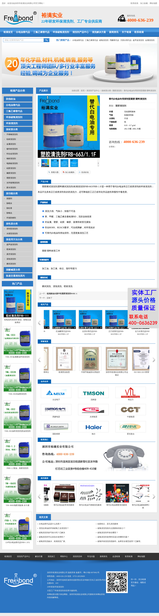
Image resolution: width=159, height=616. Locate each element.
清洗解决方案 (99, 32)
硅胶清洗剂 (11, 168)
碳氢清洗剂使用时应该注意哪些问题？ (113, 537)
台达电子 (56, 400)
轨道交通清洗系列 (15, 276)
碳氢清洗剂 (104, 40)
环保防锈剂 (11, 218)
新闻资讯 (113, 32)
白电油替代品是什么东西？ (50, 524)
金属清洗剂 (149, 40)
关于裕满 (126, 32)
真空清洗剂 (11, 254)
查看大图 (55, 172)
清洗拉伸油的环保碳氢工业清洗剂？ (54, 528)
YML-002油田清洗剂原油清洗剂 (18, 431)
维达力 (131, 400)
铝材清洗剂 (11, 139)
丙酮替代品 (114, 40)
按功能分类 (12, 193)
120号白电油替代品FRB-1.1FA (17, 542)
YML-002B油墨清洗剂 (18, 394)
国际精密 (56, 434)
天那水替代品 (126, 40)
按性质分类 (12, 223)
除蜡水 (9, 203)
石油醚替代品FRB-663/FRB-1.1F (79, 332)
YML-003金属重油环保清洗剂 (17, 357)
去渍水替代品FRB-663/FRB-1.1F (106, 332)
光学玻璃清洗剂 (13, 183)
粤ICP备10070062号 (91, 572)
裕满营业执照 (80, 372)
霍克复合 (130, 434)
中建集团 (130, 417)
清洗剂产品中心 (80, 32)
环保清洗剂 (12, 123)
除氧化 (9, 213)
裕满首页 (8, 32)
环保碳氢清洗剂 (61, 32)
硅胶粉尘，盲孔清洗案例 (108, 524)
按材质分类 (12, 129)
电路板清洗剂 (12, 163)
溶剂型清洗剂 (12, 229)
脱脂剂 (9, 198)
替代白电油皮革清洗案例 (80, 505)
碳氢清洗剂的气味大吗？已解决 (52, 532)
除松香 (9, 208)
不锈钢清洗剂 (12, 134)
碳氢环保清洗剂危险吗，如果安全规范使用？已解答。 (120, 541)
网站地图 (153, 3)
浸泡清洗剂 (11, 259)
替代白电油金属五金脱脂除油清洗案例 (53, 506)
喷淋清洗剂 (11, 249)
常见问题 (91, 556)
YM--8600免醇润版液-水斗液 (17, 505)
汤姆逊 (93, 400)
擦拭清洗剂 (11, 264)
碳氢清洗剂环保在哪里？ (108, 532)
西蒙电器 (56, 417)
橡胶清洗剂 (11, 173)
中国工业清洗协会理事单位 (54, 372)
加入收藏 (144, 3)
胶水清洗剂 (11, 187)
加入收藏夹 (70, 172)
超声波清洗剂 (138, 40)
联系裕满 (134, 3)
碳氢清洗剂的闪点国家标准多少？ (111, 528)
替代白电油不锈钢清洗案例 (106, 505)
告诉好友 (85, 172)
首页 (83, 90)
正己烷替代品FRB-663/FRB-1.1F (132, 332)
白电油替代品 (23, 32)
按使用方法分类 (14, 239)
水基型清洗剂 (12, 233)
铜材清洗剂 (11, 158)
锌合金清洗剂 (12, 154)
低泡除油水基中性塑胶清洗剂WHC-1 (62, 293)
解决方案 (39, 556)
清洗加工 (51, 556)
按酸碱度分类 (13, 269)
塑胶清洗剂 (11, 178)
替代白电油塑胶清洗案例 (132, 505)
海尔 (93, 434)
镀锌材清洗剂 (12, 149)
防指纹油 (10, 99)
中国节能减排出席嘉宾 (106, 372)
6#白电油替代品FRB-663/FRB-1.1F (53, 332)
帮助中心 (64, 556)
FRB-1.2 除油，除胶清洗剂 (18, 468)
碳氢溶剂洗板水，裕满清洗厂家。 (53, 541)
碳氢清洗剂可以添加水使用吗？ (52, 537)
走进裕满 (116, 556)
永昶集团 (93, 417)
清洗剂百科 (77, 556)
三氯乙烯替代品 (41, 32)
